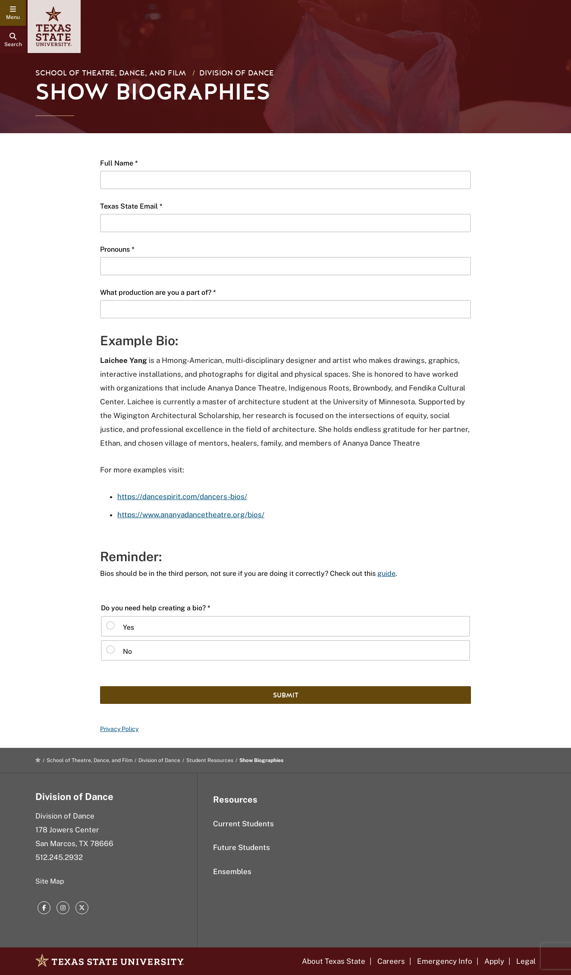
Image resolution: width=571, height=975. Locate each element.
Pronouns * (117, 249)
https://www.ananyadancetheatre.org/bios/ (190, 514)
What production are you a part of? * (158, 292)
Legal (526, 961)
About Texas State (333, 961)
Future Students (241, 847)
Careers (391, 961)
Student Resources (209, 760)
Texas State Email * (131, 206)
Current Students (243, 823)
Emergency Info (444, 961)
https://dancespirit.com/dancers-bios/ (182, 496)
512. (59, 857)
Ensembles (232, 871)
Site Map (49, 881)
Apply (494, 961)
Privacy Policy (119, 728)
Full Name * (119, 163)
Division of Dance (236, 73)
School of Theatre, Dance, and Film (110, 73)
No (127, 651)
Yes (128, 627)
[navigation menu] (13, 13)
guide (386, 573)
